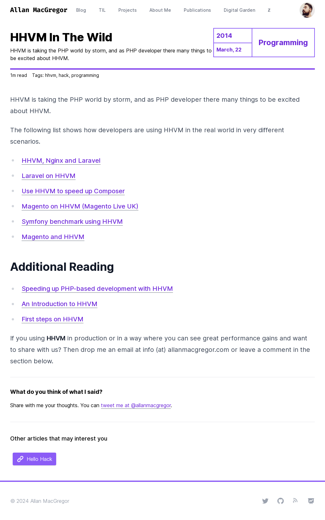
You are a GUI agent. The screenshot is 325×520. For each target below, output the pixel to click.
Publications (197, 10)
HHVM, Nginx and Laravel (61, 160)
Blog (81, 10)
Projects (127, 10)
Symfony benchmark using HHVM (72, 221)
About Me (160, 10)
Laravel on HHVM (49, 176)
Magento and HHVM (53, 237)
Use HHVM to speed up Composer (73, 191)
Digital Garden (239, 10)
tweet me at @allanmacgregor (136, 405)
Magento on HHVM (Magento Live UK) (80, 206)
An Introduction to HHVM (59, 304)
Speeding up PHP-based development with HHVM (97, 288)
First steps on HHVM (52, 319)
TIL (102, 10)
